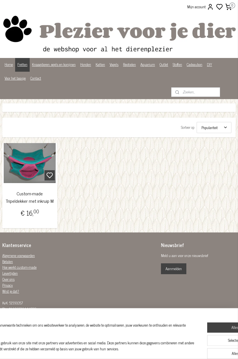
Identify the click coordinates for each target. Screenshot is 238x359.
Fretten (22, 64)
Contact (35, 78)
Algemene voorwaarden (18, 255)
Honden (85, 64)
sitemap (138, 348)
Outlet (164, 64)
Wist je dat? (10, 291)
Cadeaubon (194, 64)
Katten (100, 64)
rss (147, 348)
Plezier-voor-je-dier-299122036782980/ (119, 320)
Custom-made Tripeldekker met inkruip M (30, 197)
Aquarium (147, 64)
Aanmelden (174, 269)
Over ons (8, 279)
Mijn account (200, 6)
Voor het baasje (15, 78)
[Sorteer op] (214, 127)
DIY (209, 64)
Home (9, 64)
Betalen (7, 261)
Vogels (114, 64)
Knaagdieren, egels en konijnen (54, 64)
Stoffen (177, 64)
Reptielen (129, 64)
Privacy (7, 285)
